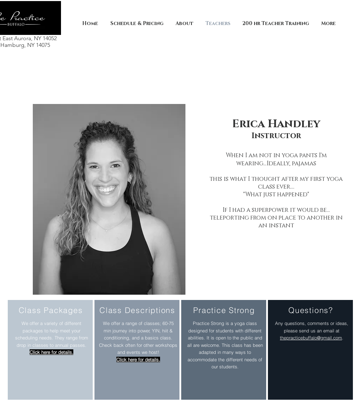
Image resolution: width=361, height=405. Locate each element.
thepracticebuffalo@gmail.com (311, 337)
